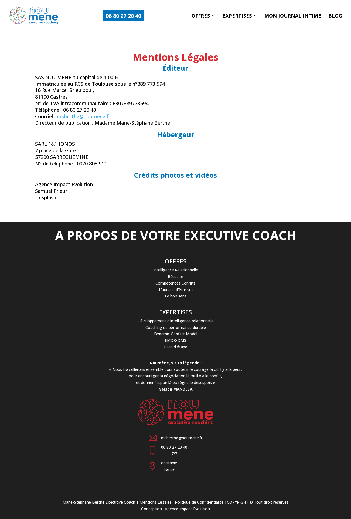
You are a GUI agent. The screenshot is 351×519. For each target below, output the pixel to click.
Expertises (237, 16)
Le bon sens (175, 296)
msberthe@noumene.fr (84, 116)
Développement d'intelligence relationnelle (175, 320)
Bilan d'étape (175, 346)
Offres (200, 16)
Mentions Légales (156, 502)
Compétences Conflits (175, 283)
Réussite (175, 276)
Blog (335, 16)
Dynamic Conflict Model (175, 333)
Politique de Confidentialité (199, 502)
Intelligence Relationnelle (175, 270)
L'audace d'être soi (176, 289)
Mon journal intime (292, 16)
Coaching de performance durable (175, 327)
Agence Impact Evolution (187, 508)
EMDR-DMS (175, 340)
